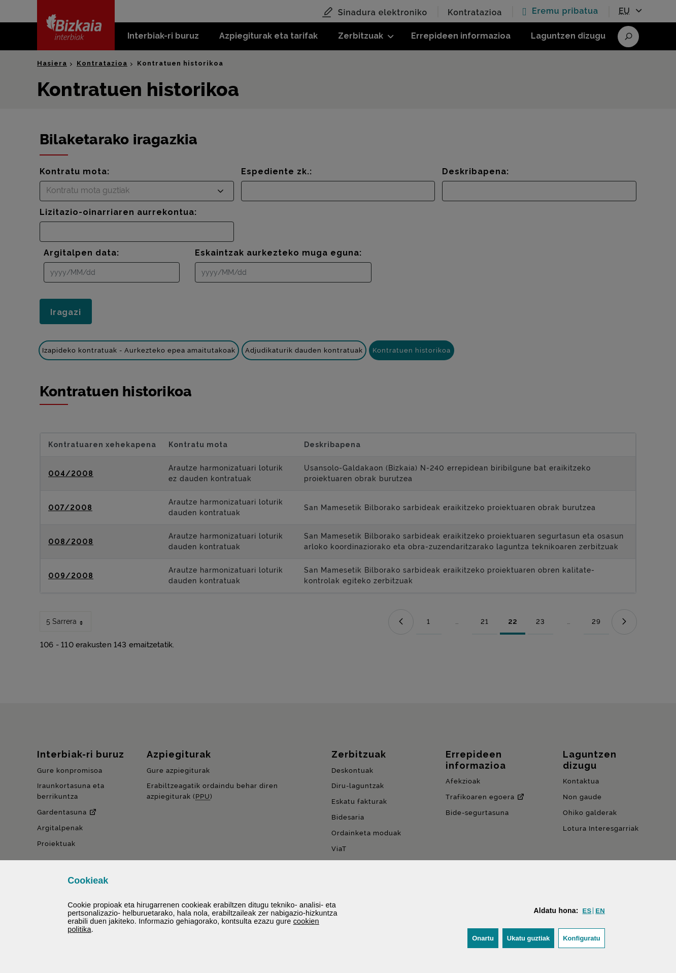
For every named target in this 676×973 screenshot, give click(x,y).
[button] (587, 911)
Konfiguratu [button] (584, 937)
